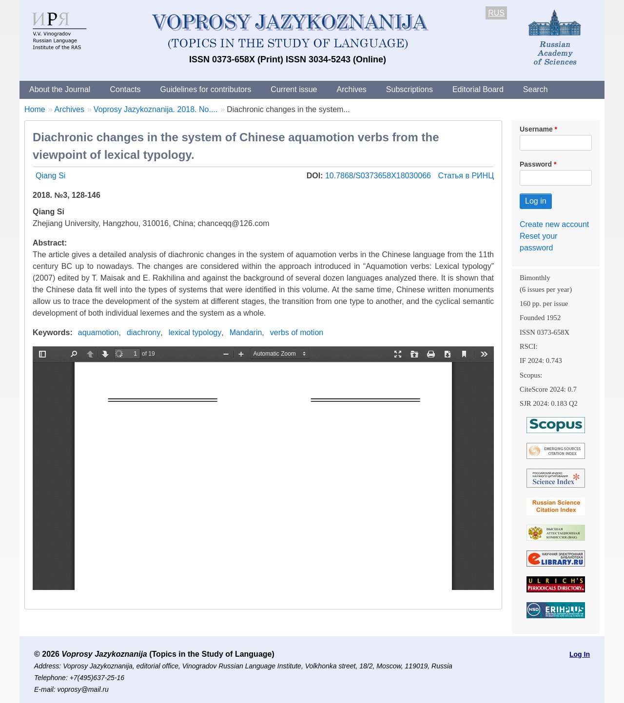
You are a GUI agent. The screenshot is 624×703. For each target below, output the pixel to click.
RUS (496, 13)
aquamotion (98, 332)
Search (535, 89)
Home (34, 109)
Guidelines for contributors (206, 89)
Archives (351, 89)
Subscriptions (409, 89)
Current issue (294, 89)
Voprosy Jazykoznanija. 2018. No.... (155, 109)
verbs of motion (296, 332)
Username (536, 129)
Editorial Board (478, 89)
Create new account (554, 224)
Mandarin (246, 332)
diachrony (143, 332)
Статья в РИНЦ (466, 175)
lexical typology (195, 332)
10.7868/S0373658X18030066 (379, 175)
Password (536, 164)
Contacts (125, 89)
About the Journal (59, 89)
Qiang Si (50, 175)
